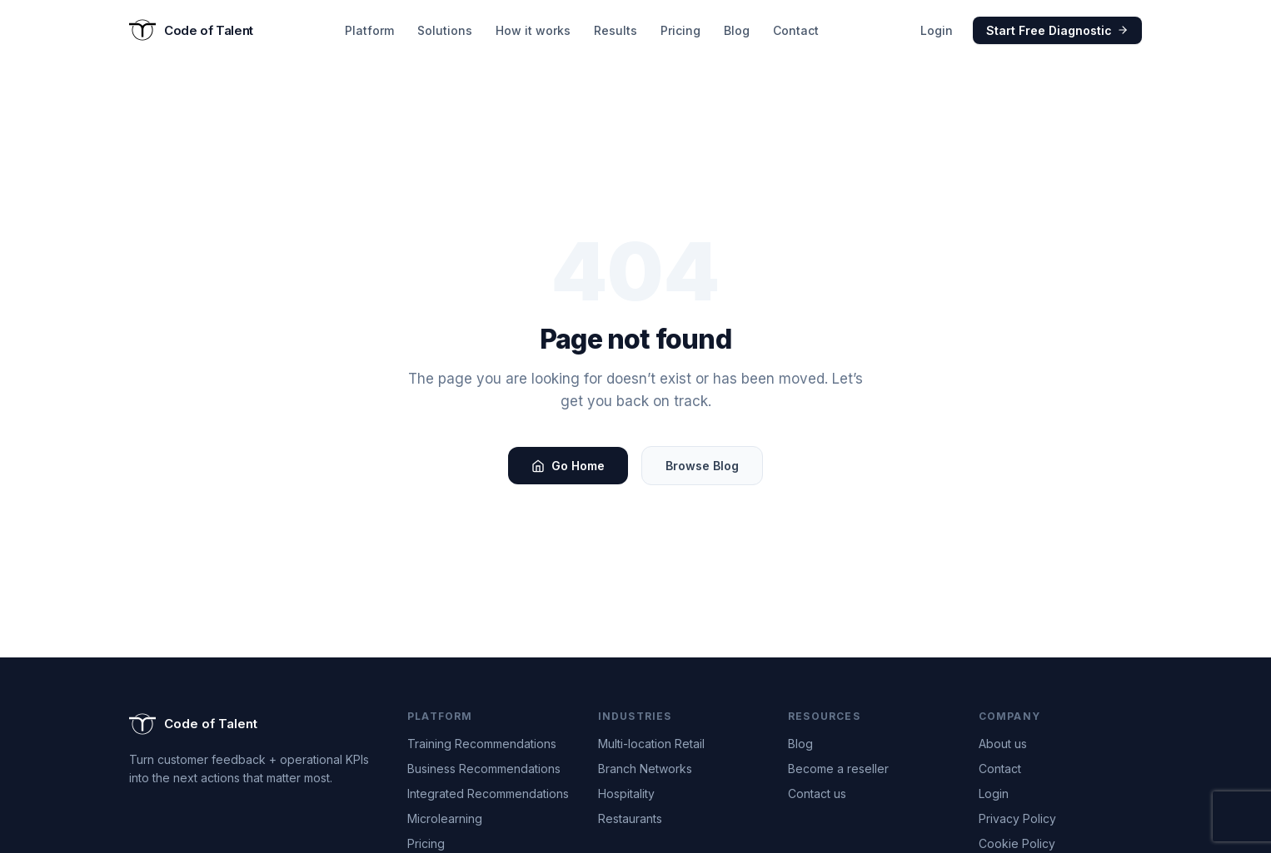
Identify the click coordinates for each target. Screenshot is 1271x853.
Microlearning (444, 818)
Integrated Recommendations (488, 793)
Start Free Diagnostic (1057, 30)
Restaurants (630, 818)
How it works (533, 30)
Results (615, 30)
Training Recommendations (481, 743)
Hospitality (626, 793)
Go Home (568, 466)
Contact (796, 30)
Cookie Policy (1017, 843)
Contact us (817, 793)
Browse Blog (702, 466)
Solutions (444, 30)
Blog (737, 30)
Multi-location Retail (651, 743)
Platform (369, 30)
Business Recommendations (484, 768)
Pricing (680, 30)
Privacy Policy (1017, 818)
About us (1003, 743)
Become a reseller (838, 768)
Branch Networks (645, 768)
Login (936, 30)
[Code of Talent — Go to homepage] (191, 30)
